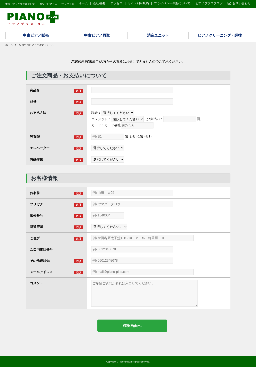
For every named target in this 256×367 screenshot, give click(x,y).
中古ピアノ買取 (97, 35)
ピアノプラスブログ (209, 3)
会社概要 (99, 3)
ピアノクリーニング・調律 (220, 35)
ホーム (83, 3)
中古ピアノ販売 (36, 35)
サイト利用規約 (138, 3)
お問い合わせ (242, 3)
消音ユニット (158, 35)
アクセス (117, 3)
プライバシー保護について (172, 3)
